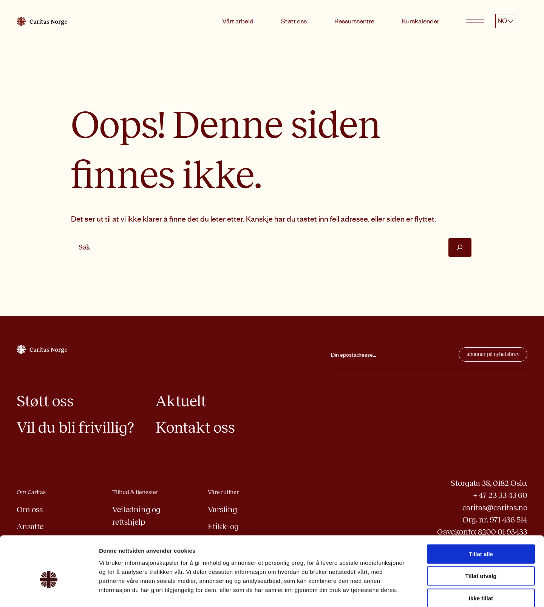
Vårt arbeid (237, 20)
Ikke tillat (481, 559)
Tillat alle (481, 514)
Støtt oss (294, 20)
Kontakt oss (195, 427)
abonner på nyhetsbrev (493, 354)
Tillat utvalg (480, 537)
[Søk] (459, 247)
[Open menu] (475, 21)
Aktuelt (181, 401)
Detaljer (402, 592)
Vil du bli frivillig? (75, 427)
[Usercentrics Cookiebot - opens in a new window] (49, 592)
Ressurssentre (354, 20)
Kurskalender (420, 20)
